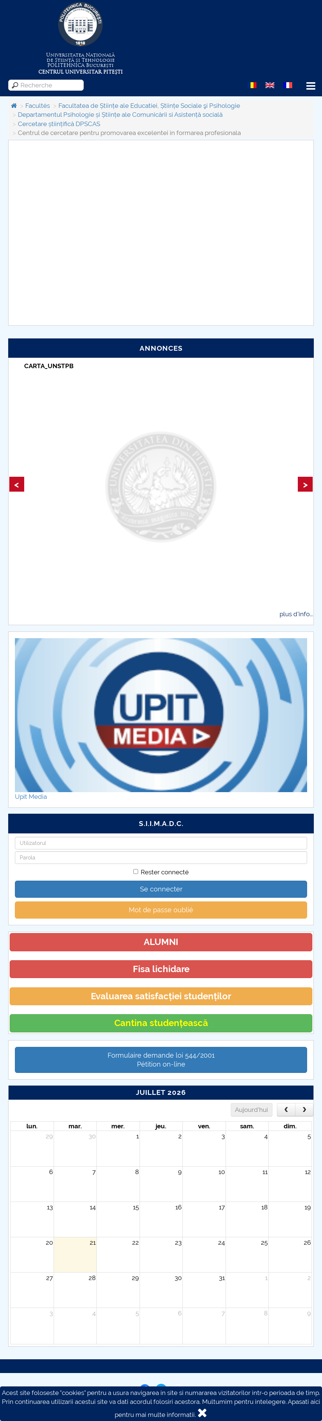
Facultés (37, 105)
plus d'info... (296, 614)
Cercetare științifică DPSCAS (59, 124)
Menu (311, 86)
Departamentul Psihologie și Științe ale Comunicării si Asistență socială (120, 114)
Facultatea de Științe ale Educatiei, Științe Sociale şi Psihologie (149, 105)
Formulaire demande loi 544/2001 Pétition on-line (161, 1059)
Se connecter (161, 889)
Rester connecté (161, 872)
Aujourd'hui (251, 1109)
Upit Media (31, 796)
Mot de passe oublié (161, 910)
